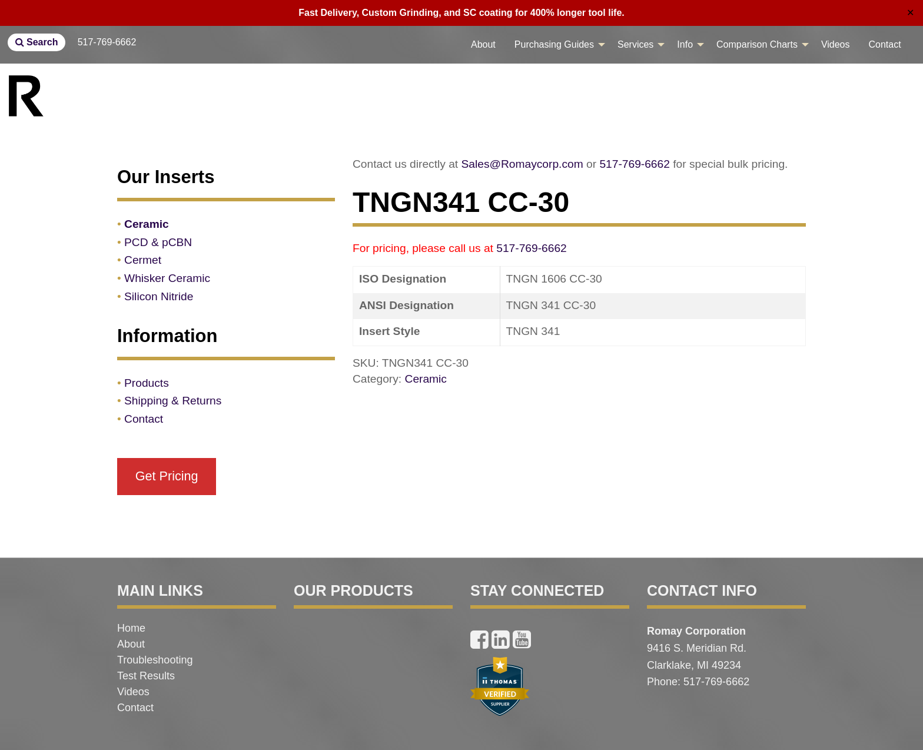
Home (131, 628)
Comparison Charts (757, 44)
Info (685, 44)
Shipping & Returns (172, 400)
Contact (885, 44)
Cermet (142, 260)
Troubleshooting (154, 660)
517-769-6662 (107, 42)
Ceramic (426, 379)
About (483, 44)
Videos (835, 44)
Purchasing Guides (554, 44)
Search (36, 42)
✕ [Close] (910, 13)
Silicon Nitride (158, 296)
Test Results (146, 676)
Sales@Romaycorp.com (522, 164)
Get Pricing (166, 476)
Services (635, 44)
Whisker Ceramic (167, 278)
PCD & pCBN (158, 242)
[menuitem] (483, 45)
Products (146, 383)
